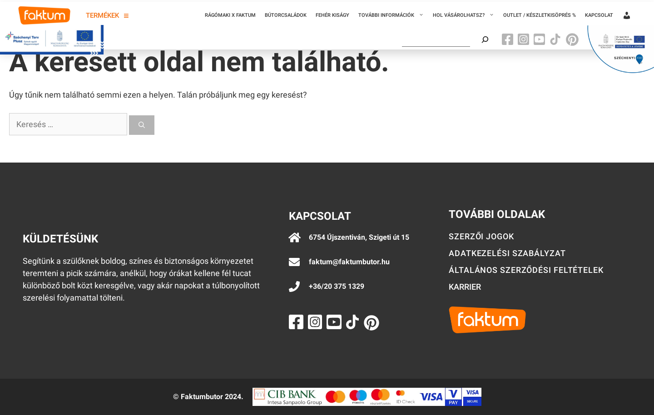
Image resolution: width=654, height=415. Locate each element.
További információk (393, 15)
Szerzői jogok (481, 236)
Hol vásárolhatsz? (466, 15)
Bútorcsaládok (286, 15)
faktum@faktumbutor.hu (349, 261)
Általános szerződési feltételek (526, 270)
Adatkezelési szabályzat (507, 253)
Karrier (465, 286)
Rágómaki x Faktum (230, 15)
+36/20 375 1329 (336, 286)
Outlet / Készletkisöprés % (539, 15)
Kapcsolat (599, 15)
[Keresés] (141, 125)
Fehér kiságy (332, 15)
